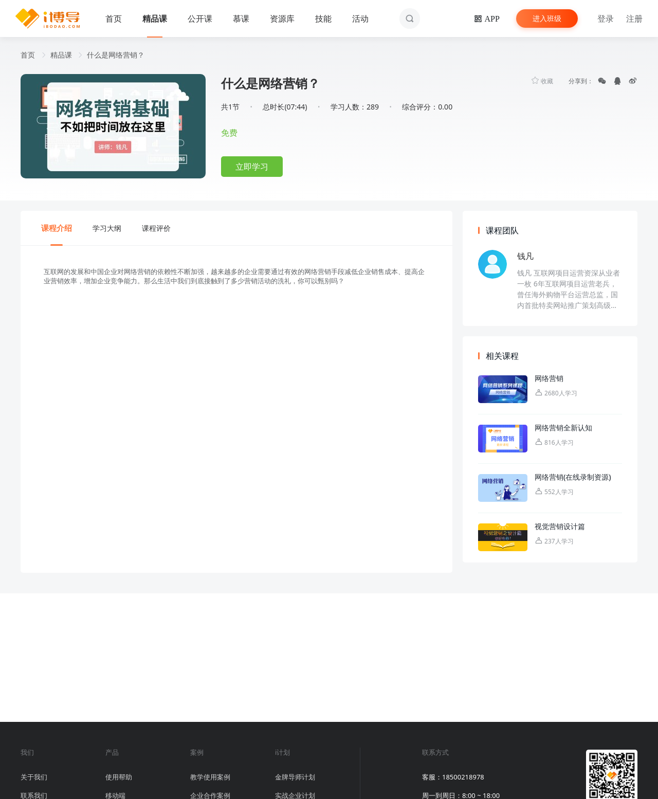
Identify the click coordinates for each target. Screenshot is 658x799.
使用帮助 (118, 777)
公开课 (200, 18)
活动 (360, 18)
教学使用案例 (210, 777)
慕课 (241, 18)
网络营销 (549, 378)
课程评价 (156, 228)
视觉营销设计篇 (560, 526)
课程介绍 (56, 228)
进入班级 (547, 18)
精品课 (154, 18)
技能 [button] (323, 18)
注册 (634, 18)
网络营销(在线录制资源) (573, 477)
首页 (113, 18)
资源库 (282, 18)
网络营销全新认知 (563, 427)
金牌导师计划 (295, 777)
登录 (605, 18)
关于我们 (34, 777)
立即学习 (251, 166)
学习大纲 (107, 228)
